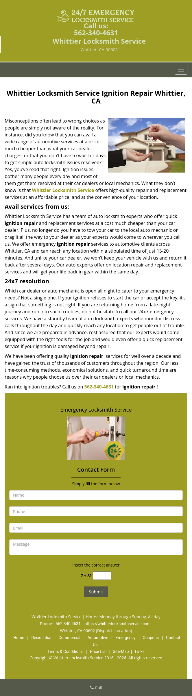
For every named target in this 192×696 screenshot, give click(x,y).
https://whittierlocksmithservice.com (117, 623)
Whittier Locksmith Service (63, 190)
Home (18, 637)
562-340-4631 (96, 32)
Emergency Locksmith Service (96, 409)
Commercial (69, 637)
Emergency (125, 637)
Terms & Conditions (65, 651)
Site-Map (121, 651)
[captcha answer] (102, 575)
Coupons (151, 637)
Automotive (98, 637)
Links (140, 651)
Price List (98, 651)
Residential (41, 637)
